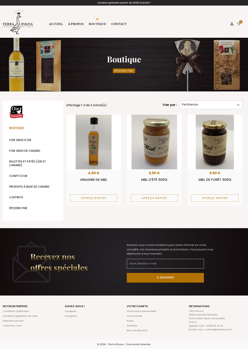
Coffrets (16, 197)
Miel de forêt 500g (215, 179)
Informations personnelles (141, 311)
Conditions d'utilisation (16, 311)
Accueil (56, 24)
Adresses (132, 325)
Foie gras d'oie (20, 140)
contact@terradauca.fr (218, 329)
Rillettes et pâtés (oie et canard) (27, 163)
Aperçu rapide (93, 198)
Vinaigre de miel (93, 179)
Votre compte (137, 306)
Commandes (134, 316)
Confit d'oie (18, 176)
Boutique (97, 24)
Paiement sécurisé (13, 320)
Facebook (70, 311)
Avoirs (130, 320)
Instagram (71, 316)
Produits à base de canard (29, 187)
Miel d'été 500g (154, 179)
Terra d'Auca (18, 21)
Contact (119, 24)
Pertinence (211, 104)
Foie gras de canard (24, 151)
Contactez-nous (12, 325)
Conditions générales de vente (20, 316)
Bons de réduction (137, 330)
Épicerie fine (18, 208)
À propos (76, 24)
